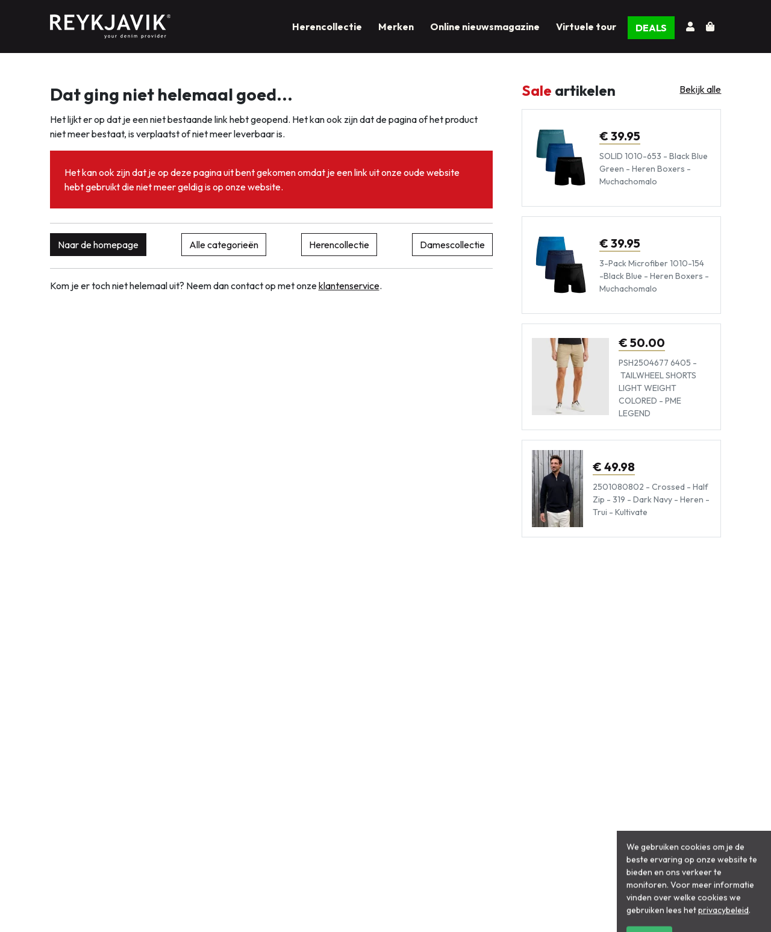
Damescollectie (452, 245)
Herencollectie (327, 26)
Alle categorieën (223, 245)
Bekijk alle (700, 89)
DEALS (651, 28)
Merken (396, 26)
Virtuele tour (586, 26)
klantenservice (349, 286)
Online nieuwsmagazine (485, 26)
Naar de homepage (98, 245)
